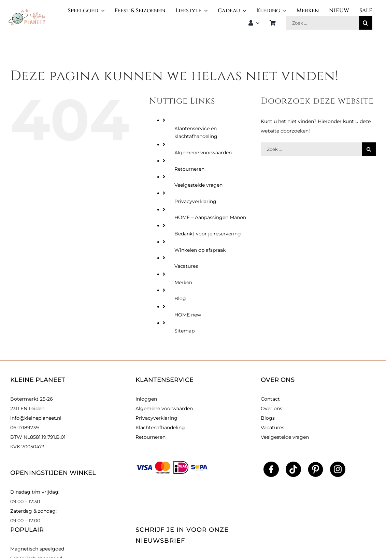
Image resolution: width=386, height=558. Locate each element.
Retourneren (189, 169)
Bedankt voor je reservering (207, 234)
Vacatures (186, 266)
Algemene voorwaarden (203, 153)
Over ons (271, 408)
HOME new (187, 315)
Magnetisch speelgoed (37, 549)
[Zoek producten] (322, 23)
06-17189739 (24, 427)
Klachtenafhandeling (160, 427)
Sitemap (184, 331)
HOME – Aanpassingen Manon (210, 217)
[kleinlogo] (27, 12)
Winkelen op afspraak (200, 250)
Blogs (268, 418)
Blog (180, 298)
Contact (270, 399)
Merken (183, 282)
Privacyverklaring (195, 201)
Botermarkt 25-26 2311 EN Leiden (31, 404)
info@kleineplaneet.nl (35, 418)
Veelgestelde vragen (198, 185)
